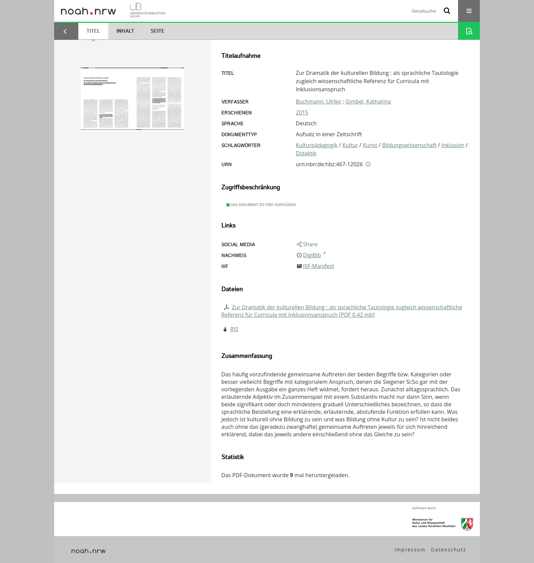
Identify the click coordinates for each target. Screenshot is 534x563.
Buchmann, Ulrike (318, 101)
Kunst (370, 145)
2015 (302, 112)
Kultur (350, 145)
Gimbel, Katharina (368, 101)
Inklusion (453, 145)
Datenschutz (448, 549)
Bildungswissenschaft (409, 145)
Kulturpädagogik (317, 145)
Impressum (410, 549)
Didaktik (306, 153)
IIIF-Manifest (318, 266)
